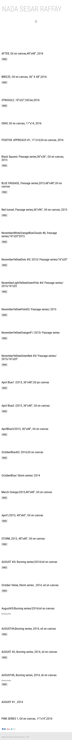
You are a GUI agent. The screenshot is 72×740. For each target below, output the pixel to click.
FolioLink (16, 737)
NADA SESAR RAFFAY (32, 9)
